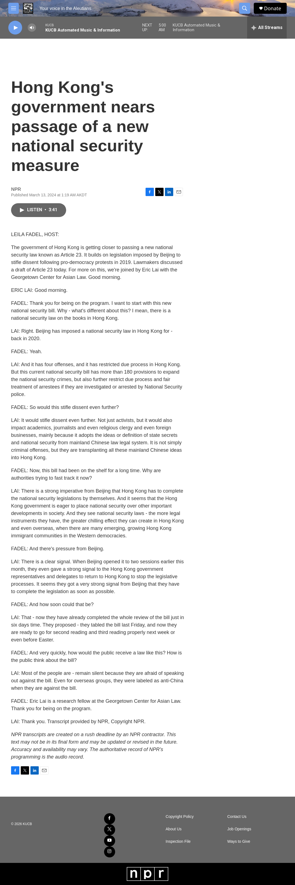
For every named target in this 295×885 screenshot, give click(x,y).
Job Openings (239, 829)
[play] (15, 28)
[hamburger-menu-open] (13, 8)
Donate (272, 8)
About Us (174, 829)
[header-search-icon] (244, 8)
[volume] (32, 28)
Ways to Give (238, 841)
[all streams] (267, 28)
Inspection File (178, 841)
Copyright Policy (180, 817)
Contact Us (236, 817)
